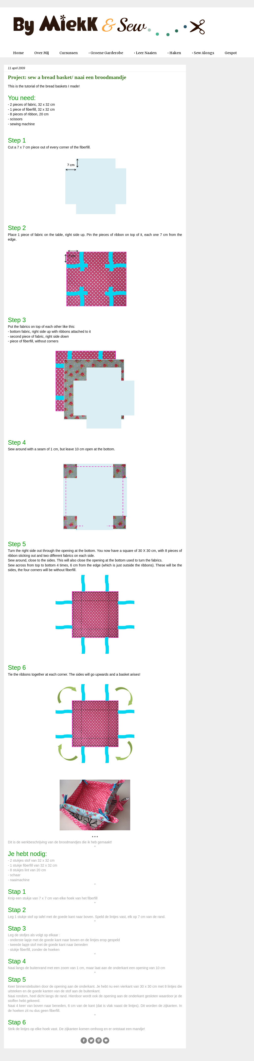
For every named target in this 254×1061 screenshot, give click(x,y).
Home (18, 53)
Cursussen (68, 53)
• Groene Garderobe (105, 53)
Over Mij (41, 53)
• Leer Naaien (145, 53)
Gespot (231, 53)
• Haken (174, 53)
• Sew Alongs (203, 53)
